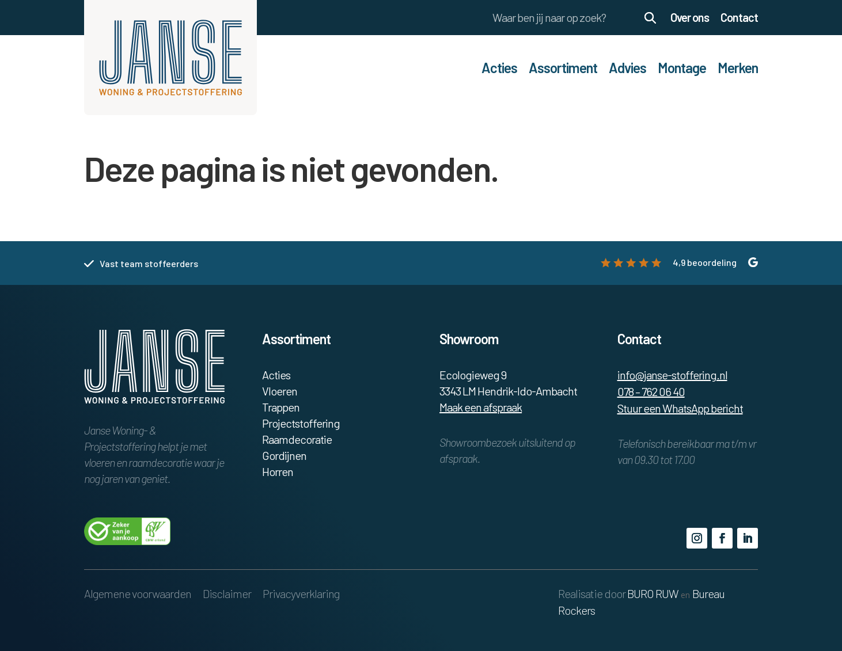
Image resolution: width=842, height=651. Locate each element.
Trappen (280, 407)
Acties (499, 67)
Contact (739, 17)
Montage (682, 67)
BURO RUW (652, 593)
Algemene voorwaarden (137, 593)
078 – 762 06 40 (651, 391)
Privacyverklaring (301, 593)
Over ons (689, 17)
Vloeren (279, 391)
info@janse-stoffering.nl (672, 375)
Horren (277, 471)
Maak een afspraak (480, 407)
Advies (627, 67)
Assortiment (563, 67)
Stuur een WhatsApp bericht (680, 408)
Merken (738, 67)
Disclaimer (227, 593)
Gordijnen (284, 455)
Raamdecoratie (297, 439)
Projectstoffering (301, 423)
